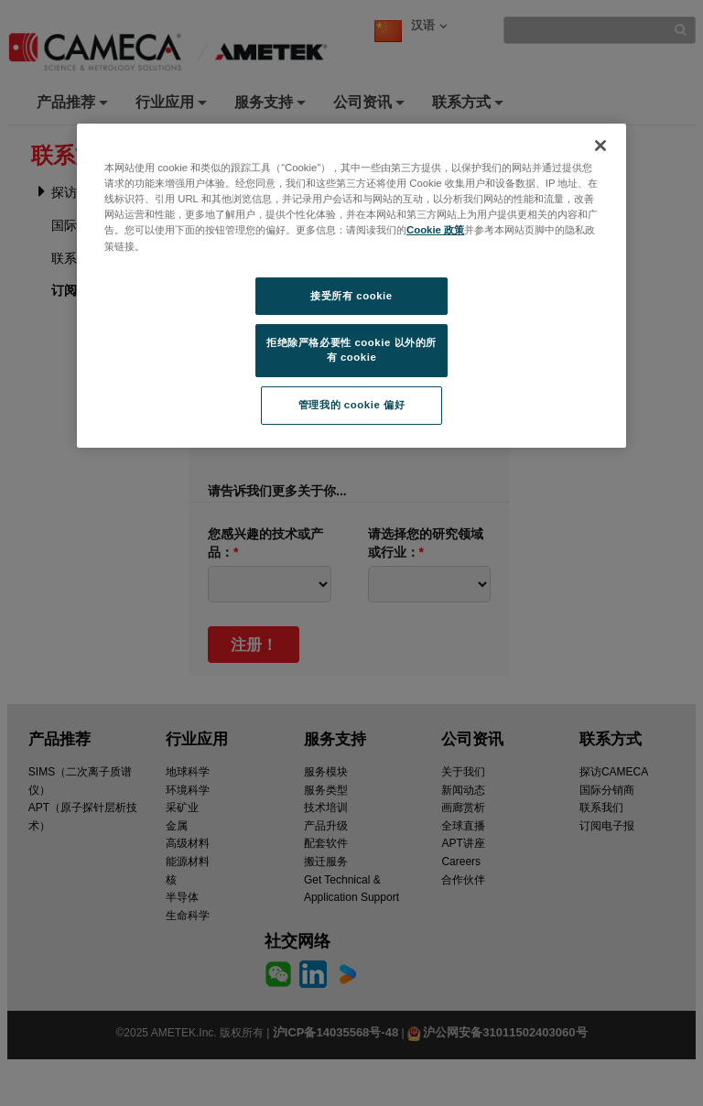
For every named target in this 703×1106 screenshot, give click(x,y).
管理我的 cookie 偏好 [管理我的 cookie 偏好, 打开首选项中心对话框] (351, 404)
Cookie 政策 (435, 229)
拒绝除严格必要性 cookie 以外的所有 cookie (351, 350)
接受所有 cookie (351, 295)
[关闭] (600, 145)
